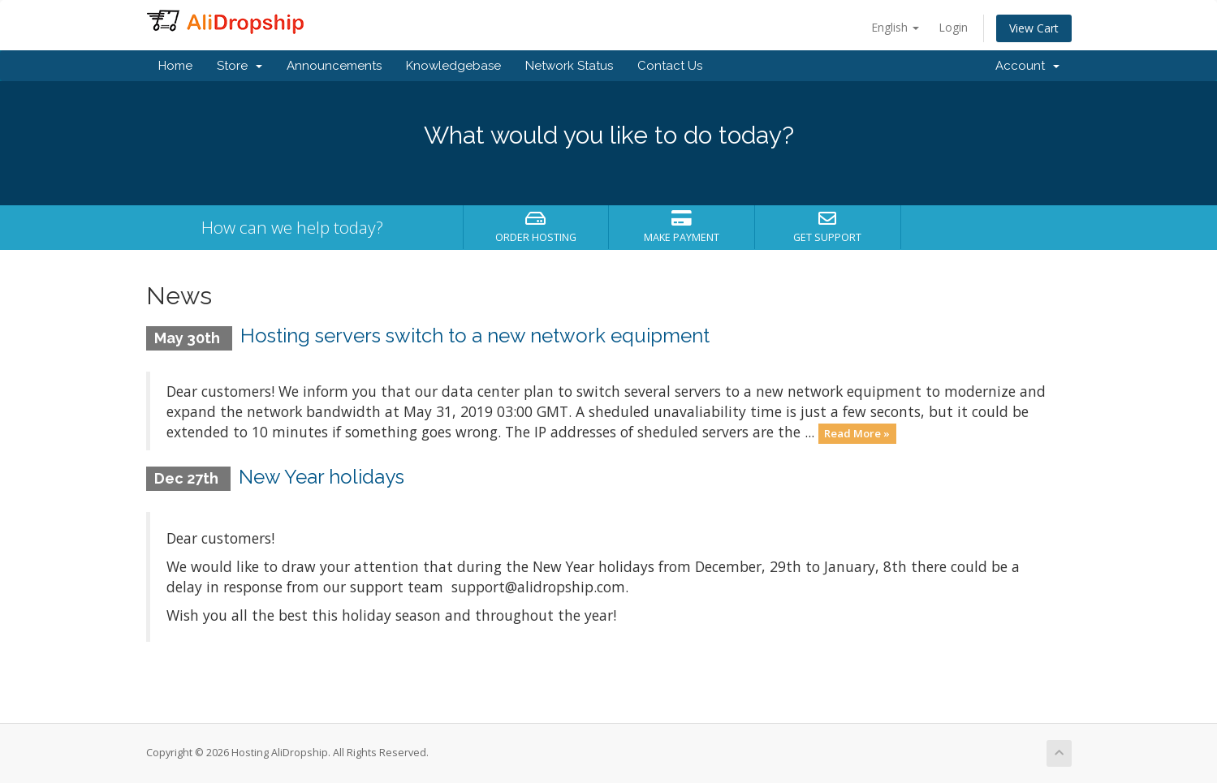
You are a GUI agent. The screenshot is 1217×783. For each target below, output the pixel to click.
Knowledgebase (453, 65)
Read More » (857, 433)
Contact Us (669, 65)
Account (1027, 65)
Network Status (569, 65)
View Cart (1034, 28)
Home (175, 65)
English (895, 27)
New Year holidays (321, 476)
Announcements (334, 65)
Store (239, 65)
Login (953, 27)
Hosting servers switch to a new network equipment (475, 335)
